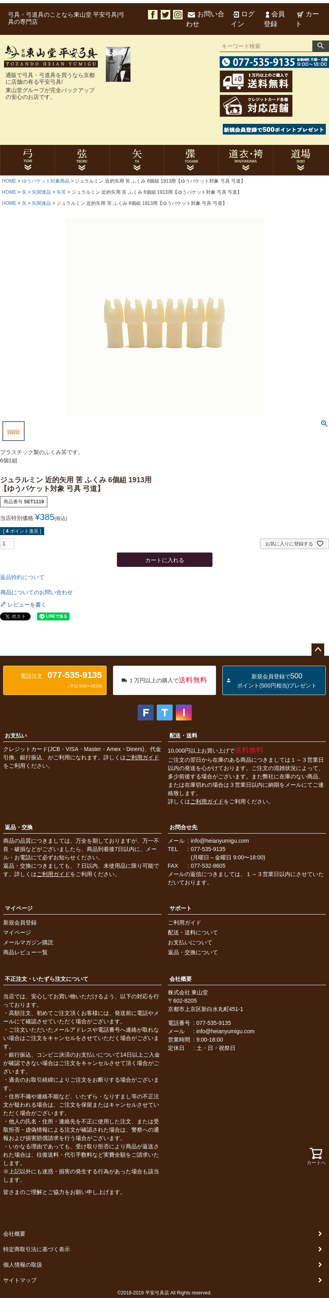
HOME (9, 181)
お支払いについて (190, 942)
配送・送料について (193, 932)
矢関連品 (41, 192)
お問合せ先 (183, 827)
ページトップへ (317, 649)
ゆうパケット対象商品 (46, 181)
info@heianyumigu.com (220, 841)
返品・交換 (19, 827)
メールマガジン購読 (28, 942)
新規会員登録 (20, 922)
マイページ (19, 908)
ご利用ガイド (142, 757)
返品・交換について (193, 952)
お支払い (16, 735)
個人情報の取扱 (22, 1264)
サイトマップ (20, 1280)
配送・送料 (183, 735)
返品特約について (22, 577)
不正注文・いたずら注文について (46, 979)
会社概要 (180, 979)
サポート (180, 908)
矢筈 (61, 192)
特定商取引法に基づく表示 (36, 1249)
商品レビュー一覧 (25, 952)
